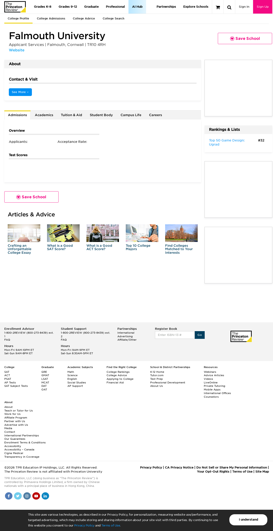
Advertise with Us (16, 424)
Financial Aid (115, 382)
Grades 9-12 (68, 6)
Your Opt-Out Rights (213, 471)
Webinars (210, 371)
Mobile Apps (212, 389)
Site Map (262, 471)
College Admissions (51, 18)
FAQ (7, 339)
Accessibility (12, 446)
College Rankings (118, 371)
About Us (156, 385)
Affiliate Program (15, 417)
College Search (113, 18)
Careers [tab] (155, 115)
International (125, 332)
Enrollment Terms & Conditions (25, 442)
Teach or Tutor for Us (18, 410)
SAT (6, 371)
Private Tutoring (214, 385)
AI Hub (137, 6)
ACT (7, 375)
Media (8, 428)
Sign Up (263, 6)
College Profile (18, 18)
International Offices (217, 393)
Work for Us (12, 414)
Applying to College (120, 378)
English (72, 378)
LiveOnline (211, 382)
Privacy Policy (84, 525)
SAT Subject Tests (16, 385)
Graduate (91, 6)
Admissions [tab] (17, 115)
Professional (115, 6)
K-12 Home (157, 371)
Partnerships (166, 6)
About (8, 407)
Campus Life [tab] (131, 115)
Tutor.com (157, 375)
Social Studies (76, 382)
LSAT (44, 378)
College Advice (84, 18)
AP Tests (10, 382)
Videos (208, 378)
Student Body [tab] (101, 115)
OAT (44, 389)
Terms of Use (110, 525)
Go (199, 335)
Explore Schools (195, 6)
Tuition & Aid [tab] (71, 115)
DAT (44, 385)
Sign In (244, 6)
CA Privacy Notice (179, 467)
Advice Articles (214, 375)
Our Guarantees (14, 438)
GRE (44, 371)
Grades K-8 (42, 6)
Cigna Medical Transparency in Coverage (21, 455)
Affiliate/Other (127, 339)
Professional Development (167, 382)
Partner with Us (14, 421)
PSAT (7, 378)
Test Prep (156, 378)
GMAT (45, 375)
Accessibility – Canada (19, 449)
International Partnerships (21, 435)
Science (72, 375)
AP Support (75, 385)
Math (70, 371)
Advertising (125, 336)
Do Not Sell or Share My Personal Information (231, 467)
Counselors (211, 396)
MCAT (45, 382)
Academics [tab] (44, 115)
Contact (9, 431)
